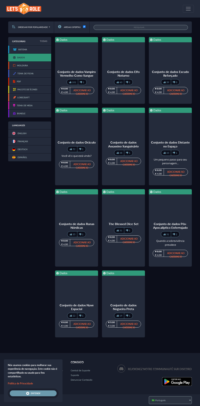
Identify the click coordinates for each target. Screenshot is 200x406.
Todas (43, 41)
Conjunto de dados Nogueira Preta (123, 307)
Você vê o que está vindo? (77, 156)
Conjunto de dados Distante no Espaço (170, 144)
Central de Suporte (80, 370)
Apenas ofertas (69, 27)
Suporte (75, 375)
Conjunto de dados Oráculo (77, 142)
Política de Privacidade (20, 383)
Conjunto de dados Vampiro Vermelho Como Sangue (76, 73)
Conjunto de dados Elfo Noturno (123, 73)
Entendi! (33, 393)
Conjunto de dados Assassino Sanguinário (123, 144)
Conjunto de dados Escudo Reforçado (170, 73)
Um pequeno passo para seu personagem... (170, 161)
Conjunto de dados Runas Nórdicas (76, 225)
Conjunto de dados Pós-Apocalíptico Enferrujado (170, 225)
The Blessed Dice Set (123, 224)
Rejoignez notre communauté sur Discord (160, 369)
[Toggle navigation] (188, 9)
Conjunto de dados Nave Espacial (77, 307)
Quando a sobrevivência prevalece (170, 242)
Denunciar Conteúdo (81, 379)
